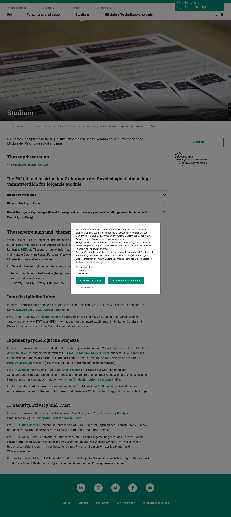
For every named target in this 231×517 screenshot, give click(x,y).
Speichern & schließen (126, 280)
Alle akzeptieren (90, 280)
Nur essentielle (85, 266)
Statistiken (83, 273)
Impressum (83, 287)
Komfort (82, 270)
